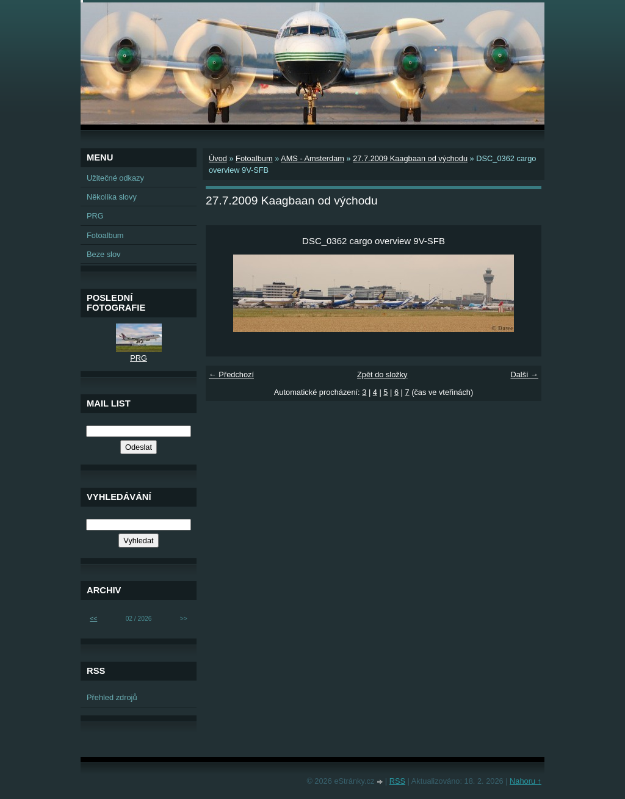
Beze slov (103, 254)
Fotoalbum (254, 158)
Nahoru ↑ (525, 781)
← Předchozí (231, 374)
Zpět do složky (382, 374)
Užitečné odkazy (115, 178)
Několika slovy (112, 196)
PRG (95, 215)
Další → (524, 374)
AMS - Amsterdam (312, 158)
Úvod (218, 158)
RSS (397, 781)
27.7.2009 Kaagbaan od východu (410, 158)
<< (93, 618)
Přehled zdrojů (112, 697)
